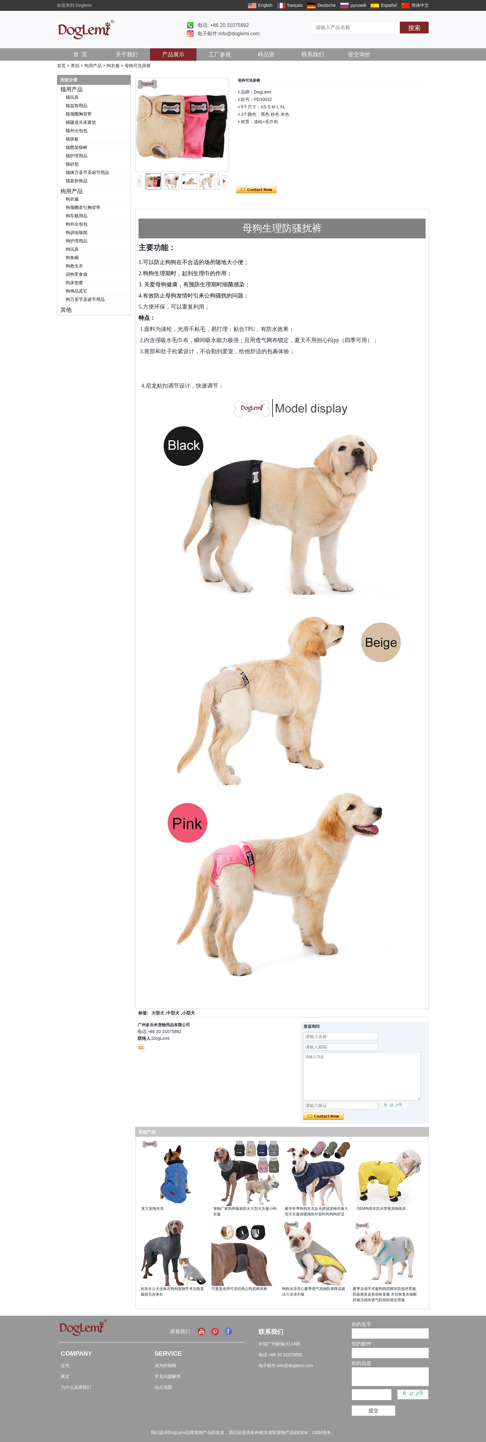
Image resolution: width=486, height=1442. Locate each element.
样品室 (266, 54)
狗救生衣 (74, 265)
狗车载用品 (76, 215)
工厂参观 (220, 54)
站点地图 (163, 1387)
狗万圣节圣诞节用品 (85, 299)
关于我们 (127, 54)
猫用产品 (71, 89)
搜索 (414, 27)
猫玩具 (72, 97)
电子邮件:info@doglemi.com (228, 33)
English (265, 5)
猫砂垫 (72, 164)
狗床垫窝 (74, 282)
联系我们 (313, 54)
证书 (65, 1365)
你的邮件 (361, 1343)
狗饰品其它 (76, 291)
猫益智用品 (76, 105)
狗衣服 (113, 65)
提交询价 (359, 54)
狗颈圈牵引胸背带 (83, 207)
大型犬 (157, 1012)
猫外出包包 (76, 130)
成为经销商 (165, 1365)
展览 (65, 1376)
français (295, 5)
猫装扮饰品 (76, 180)
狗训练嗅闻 (76, 232)
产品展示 (173, 54)
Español (389, 5)
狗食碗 (72, 257)
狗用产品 (93, 65)
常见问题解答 (168, 1376)
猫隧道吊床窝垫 (81, 122)
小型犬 (188, 1012)
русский (358, 5)
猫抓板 (72, 139)
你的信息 (361, 1363)
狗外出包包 (76, 224)
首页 (61, 65)
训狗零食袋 (76, 274)
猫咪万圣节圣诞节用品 (87, 172)
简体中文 (420, 5)
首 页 (80, 54)
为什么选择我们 (76, 1387)
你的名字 (361, 1324)
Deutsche (326, 5)
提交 (373, 1410)
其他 (66, 310)
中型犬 (172, 1012)
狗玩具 (72, 249)
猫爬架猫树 (76, 147)
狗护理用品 (76, 240)
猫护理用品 (76, 155)
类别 (75, 65)
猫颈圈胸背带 (79, 113)
